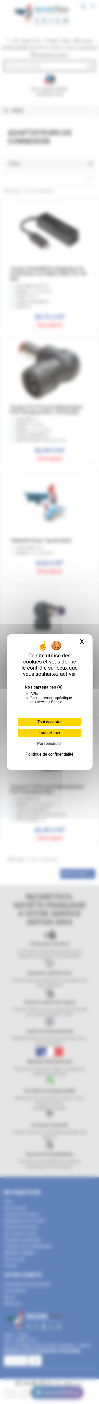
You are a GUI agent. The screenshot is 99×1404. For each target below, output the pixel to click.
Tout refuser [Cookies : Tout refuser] (49, 732)
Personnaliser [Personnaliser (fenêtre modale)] (49, 743)
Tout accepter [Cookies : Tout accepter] (50, 722)
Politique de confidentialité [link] (49, 754)
